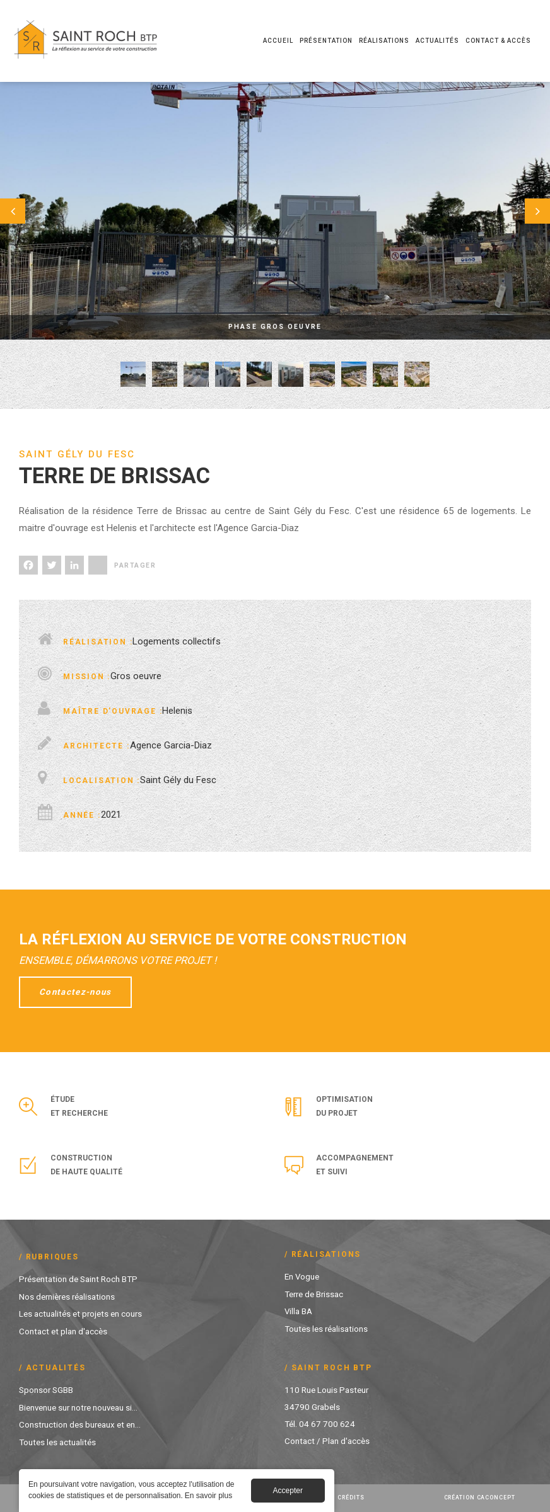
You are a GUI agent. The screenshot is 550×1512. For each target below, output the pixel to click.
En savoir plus (208, 1496)
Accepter (288, 1491)
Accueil (278, 40)
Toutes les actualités (57, 1441)
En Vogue (302, 1276)
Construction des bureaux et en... (80, 1424)
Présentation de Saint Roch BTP (78, 1279)
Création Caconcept (479, 1497)
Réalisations (384, 40)
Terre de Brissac (313, 1293)
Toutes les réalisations (326, 1327)
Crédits (350, 1497)
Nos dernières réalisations (67, 1296)
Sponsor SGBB (46, 1390)
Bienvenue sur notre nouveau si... (79, 1407)
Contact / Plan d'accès (327, 1441)
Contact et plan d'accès (63, 1330)
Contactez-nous (76, 992)
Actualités (437, 40)
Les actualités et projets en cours (80, 1313)
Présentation (326, 40)
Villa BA (298, 1310)
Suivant (518, 211)
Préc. (31, 211)
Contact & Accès (498, 40)
